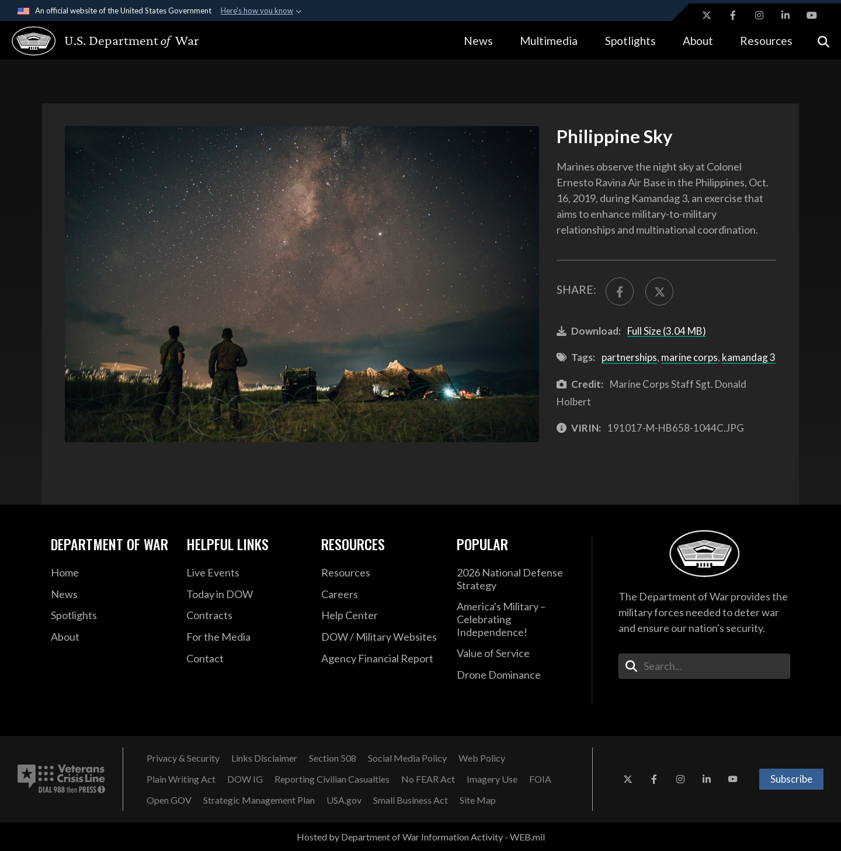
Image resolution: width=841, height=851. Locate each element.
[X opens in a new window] (706, 15)
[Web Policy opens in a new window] (482, 758)
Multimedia (549, 40)
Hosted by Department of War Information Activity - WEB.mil (421, 836)
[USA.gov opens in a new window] (344, 800)
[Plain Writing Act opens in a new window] (181, 779)
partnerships (629, 357)
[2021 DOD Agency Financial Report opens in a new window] (380, 658)
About (698, 40)
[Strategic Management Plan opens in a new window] (259, 800)
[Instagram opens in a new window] (759, 15)
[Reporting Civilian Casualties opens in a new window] (332, 779)
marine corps (689, 357)
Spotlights (630, 40)
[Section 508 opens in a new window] (332, 758)
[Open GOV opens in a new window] (169, 800)
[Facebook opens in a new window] (733, 15)
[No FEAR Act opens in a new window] (428, 779)
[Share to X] (659, 291)
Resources (766, 40)
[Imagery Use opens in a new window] (492, 779)
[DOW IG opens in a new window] (245, 779)
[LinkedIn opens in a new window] (785, 15)
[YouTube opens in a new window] (812, 15)
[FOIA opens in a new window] (540, 779)
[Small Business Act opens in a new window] (410, 800)
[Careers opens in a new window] (380, 594)
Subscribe (791, 779)
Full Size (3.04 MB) (666, 331)
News (478, 40)
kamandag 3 (749, 357)
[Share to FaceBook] (620, 291)
